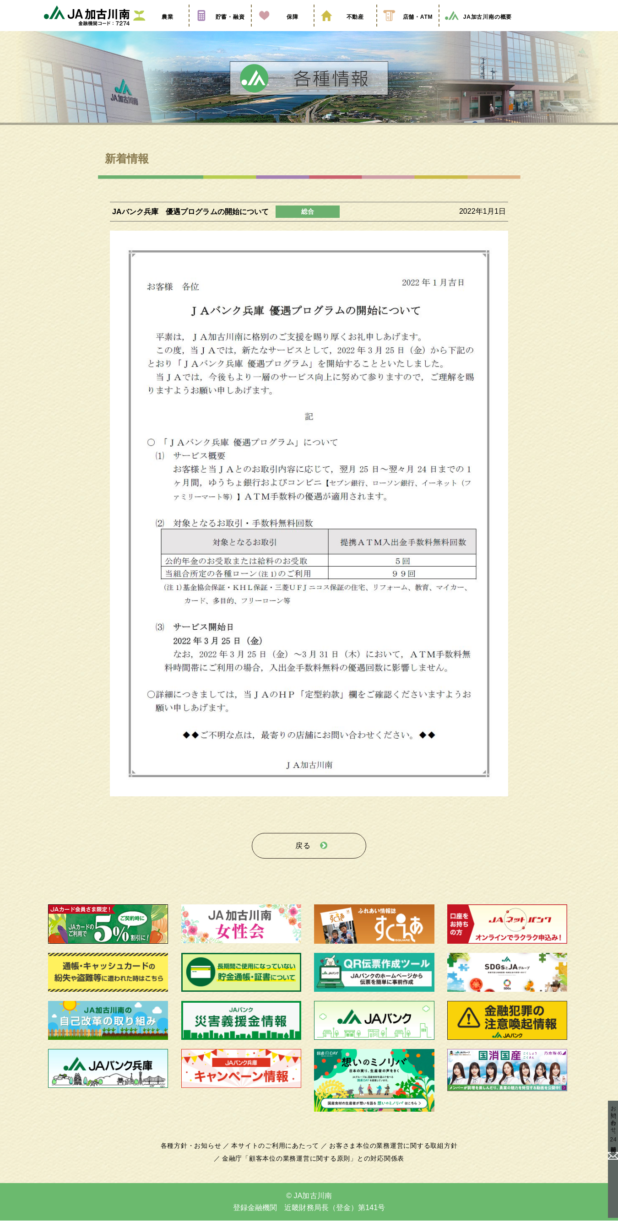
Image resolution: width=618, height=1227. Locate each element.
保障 (282, 28)
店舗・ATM (407, 28)
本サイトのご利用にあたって (277, 1152)
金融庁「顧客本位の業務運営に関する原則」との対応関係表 (313, 1165)
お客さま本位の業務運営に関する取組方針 (390, 1152)
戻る (303, 855)
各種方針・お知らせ (196, 1152)
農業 (157, 28)
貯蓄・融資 (220, 28)
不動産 (345, 28)
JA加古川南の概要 (477, 28)
